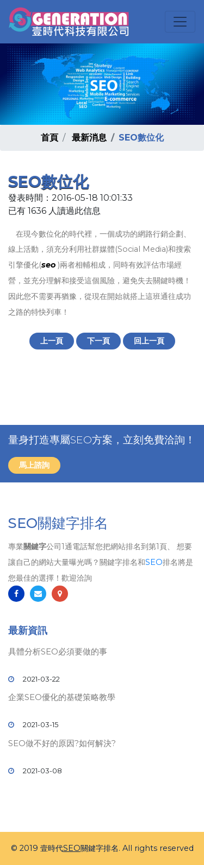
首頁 (49, 137)
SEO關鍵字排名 (58, 523)
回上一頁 (149, 341)
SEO (154, 562)
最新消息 (89, 137)
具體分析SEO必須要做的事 (57, 651)
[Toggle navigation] (180, 22)
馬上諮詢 (34, 465)
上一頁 (51, 341)
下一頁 (98, 341)
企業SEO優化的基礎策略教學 (61, 697)
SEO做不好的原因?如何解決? (62, 743)
